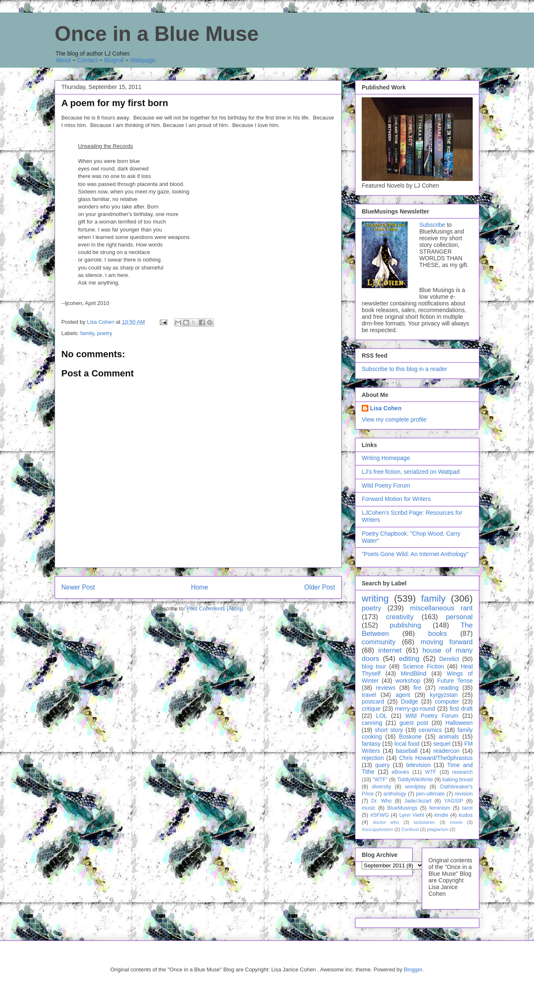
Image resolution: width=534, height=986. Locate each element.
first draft (461, 708)
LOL (381, 715)
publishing (405, 625)
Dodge (409, 701)
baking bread (457, 780)
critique (371, 708)
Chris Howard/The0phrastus (436, 758)
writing (375, 598)
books (437, 634)
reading (449, 687)
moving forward (447, 642)
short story (389, 730)
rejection (373, 758)
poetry (104, 333)
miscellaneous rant (441, 608)
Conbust (410, 829)
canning (372, 722)
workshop (408, 680)
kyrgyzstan (444, 694)
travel (369, 694)
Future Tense (455, 680)
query (382, 765)
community (378, 642)
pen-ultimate (430, 794)
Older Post (319, 587)
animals (449, 736)
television (418, 765)
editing (409, 659)
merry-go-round (415, 708)
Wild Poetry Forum (386, 485)
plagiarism (437, 829)
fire (417, 687)
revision (464, 794)
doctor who (386, 822)
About (63, 60)
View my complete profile (394, 419)
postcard (373, 701)
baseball (407, 750)
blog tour (374, 666)
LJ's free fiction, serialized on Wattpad (411, 471)
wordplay (415, 787)
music (368, 808)
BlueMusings (402, 808)
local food (406, 743)
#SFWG (379, 815)
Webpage (142, 60)
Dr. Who (381, 801)
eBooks (400, 772)
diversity (381, 787)
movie (456, 822)
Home (200, 587)
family (87, 333)
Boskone (410, 736)
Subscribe (432, 224)
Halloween (459, 722)
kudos (465, 815)
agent (402, 694)
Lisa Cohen (385, 408)
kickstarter (424, 822)
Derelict (449, 659)
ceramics (430, 730)
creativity (399, 617)
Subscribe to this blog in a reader (404, 369)
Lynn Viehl (411, 815)
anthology (394, 794)
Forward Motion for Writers (396, 499)
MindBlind (413, 673)
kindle (441, 815)
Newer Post (78, 587)
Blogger (413, 969)
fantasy (371, 743)
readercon (446, 750)
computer (447, 701)
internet (390, 650)
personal (459, 617)
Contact (88, 60)
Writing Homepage (386, 458)
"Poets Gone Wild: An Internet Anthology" (415, 554)
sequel (441, 743)
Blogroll (114, 60)
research (462, 772)
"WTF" (380, 780)
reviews (385, 687)
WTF (430, 772)
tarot (467, 808)
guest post (413, 722)
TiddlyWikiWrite (415, 780)
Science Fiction (423, 666)
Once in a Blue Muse (157, 34)
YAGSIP (453, 801)
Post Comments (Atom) (214, 608)
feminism (439, 808)
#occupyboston (377, 829)
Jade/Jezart (417, 801)
